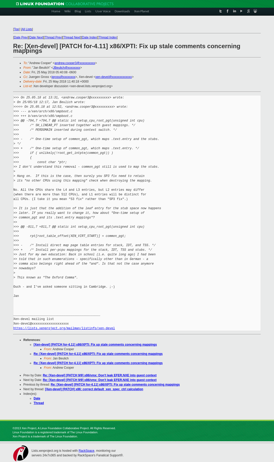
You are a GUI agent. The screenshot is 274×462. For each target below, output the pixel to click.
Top (16, 29)
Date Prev (20, 37)
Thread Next (71, 37)
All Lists (27, 29)
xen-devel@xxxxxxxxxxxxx (113, 77)
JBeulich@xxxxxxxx (66, 67)
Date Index (89, 37)
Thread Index (108, 37)
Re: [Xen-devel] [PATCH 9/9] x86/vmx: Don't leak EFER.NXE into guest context (99, 375)
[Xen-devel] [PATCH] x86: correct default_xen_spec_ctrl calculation (94, 389)
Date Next (36, 37)
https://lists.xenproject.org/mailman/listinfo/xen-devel (64, 328)
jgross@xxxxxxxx (63, 77)
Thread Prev (53, 37)
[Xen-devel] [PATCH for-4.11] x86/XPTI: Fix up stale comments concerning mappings (95, 344)
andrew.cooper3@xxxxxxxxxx (75, 63)
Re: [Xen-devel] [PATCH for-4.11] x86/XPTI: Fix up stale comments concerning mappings (98, 354)
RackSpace (86, 451)
